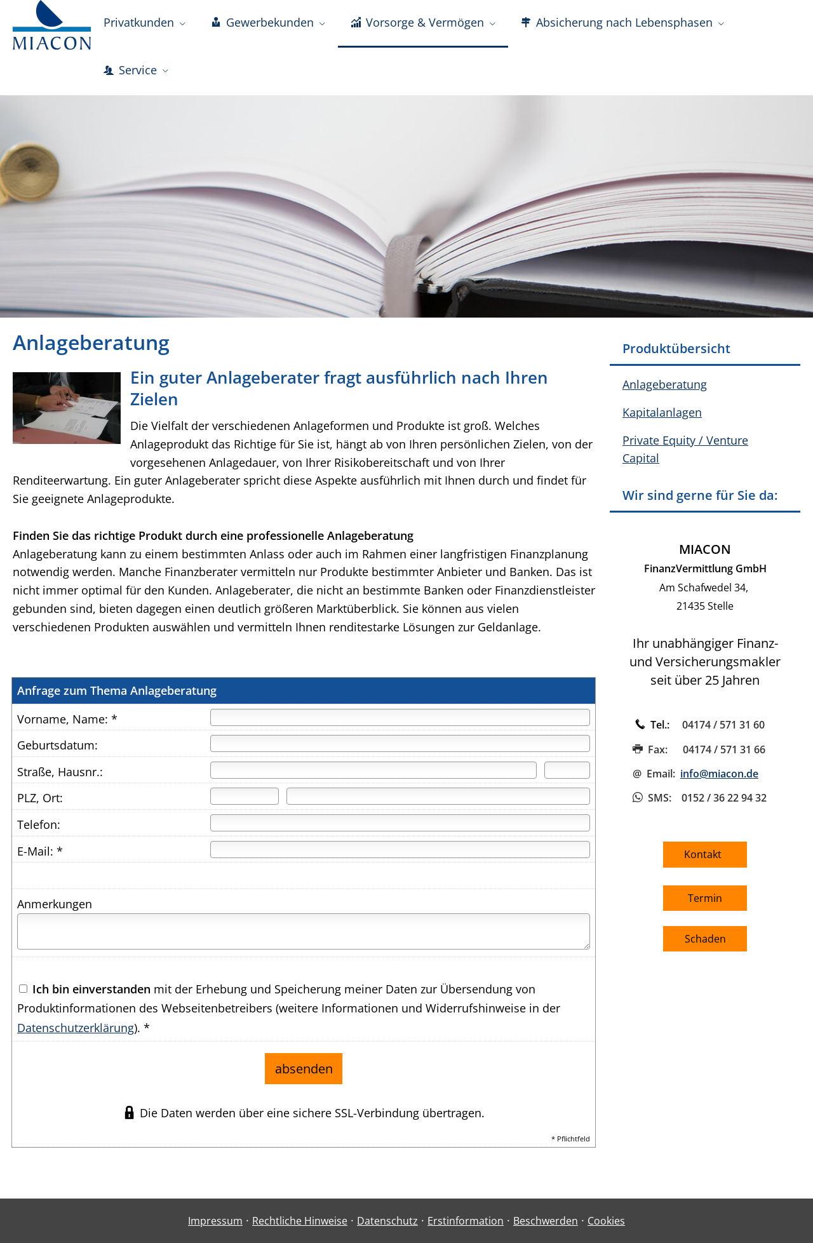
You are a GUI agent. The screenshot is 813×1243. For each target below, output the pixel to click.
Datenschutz (387, 1221)
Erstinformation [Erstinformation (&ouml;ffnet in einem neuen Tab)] (465, 1221)
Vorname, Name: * (67, 725)
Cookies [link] (606, 1221)
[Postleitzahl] (244, 802)
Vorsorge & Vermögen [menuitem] (417, 24)
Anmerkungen (54, 910)
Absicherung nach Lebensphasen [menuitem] (617, 24)
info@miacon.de (719, 780)
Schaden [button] (705, 945)
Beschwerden (545, 1221)
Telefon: (38, 830)
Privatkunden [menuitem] (139, 24)
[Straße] (373, 776)
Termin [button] (705, 904)
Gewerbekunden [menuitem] (262, 24)
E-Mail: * (40, 857)
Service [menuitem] (130, 75)
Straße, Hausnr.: (60, 778)
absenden (304, 1072)
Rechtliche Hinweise (299, 1221)
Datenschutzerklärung (75, 1034)
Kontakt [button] (705, 861)
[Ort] (438, 802)
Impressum (215, 1221)
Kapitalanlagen (662, 418)
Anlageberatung (664, 390)
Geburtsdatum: (57, 751)
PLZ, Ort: (40, 804)
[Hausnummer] (567, 776)
